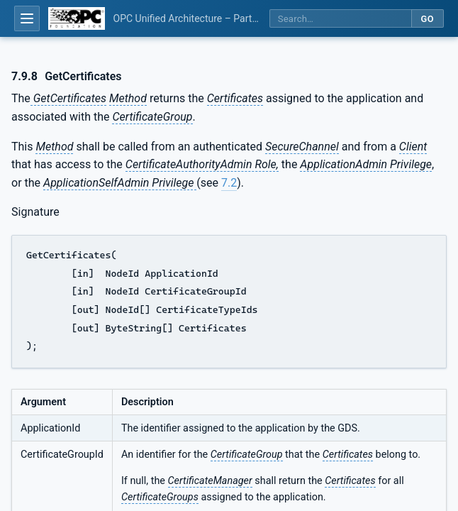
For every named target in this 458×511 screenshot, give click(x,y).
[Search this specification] (340, 18)
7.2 (229, 182)
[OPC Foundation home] (76, 18)
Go (427, 18)
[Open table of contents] (27, 18)
